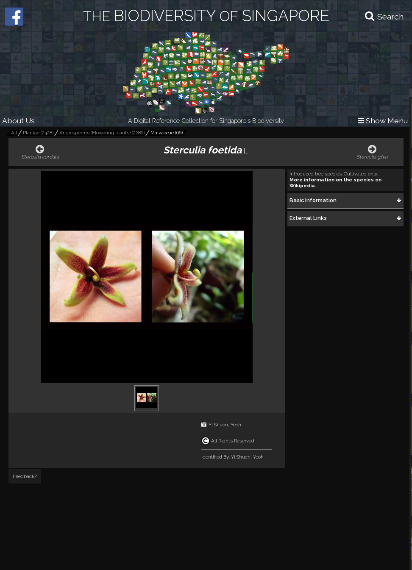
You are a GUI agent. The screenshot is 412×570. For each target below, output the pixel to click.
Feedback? (25, 476)
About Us (18, 120)
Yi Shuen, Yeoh (225, 425)
